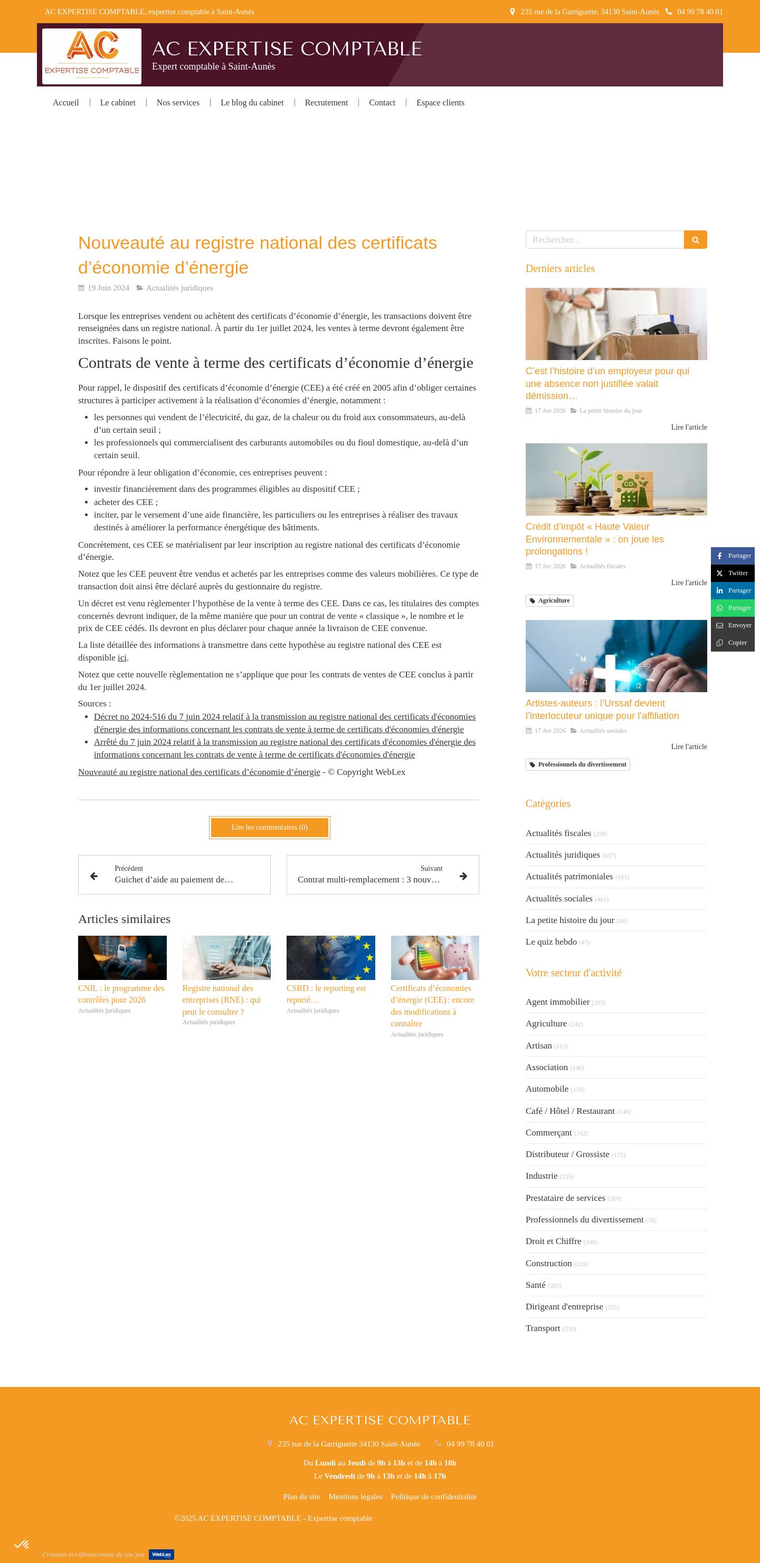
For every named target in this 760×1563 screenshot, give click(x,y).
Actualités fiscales (558, 833)
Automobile (547, 1089)
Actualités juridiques (563, 855)
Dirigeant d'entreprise (564, 1307)
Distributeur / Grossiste (568, 1154)
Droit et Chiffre (553, 1241)
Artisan (539, 1046)
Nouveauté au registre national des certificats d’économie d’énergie (199, 772)
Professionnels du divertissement (585, 1220)
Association (547, 1067)
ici (122, 658)
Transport (543, 1328)
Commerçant (549, 1133)
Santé (536, 1285)
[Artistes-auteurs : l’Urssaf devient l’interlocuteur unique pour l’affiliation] (616, 656)
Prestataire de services (565, 1198)
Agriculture (546, 1023)
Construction (549, 1263)
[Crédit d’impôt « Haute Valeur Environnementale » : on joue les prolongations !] (616, 479)
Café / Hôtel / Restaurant (570, 1111)
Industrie (541, 1176)
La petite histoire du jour (570, 920)
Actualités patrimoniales (569, 876)
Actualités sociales (559, 899)
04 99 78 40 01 (470, 1444)
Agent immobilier (558, 1002)
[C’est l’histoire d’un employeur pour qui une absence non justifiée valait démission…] (616, 324)
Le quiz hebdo (551, 942)
